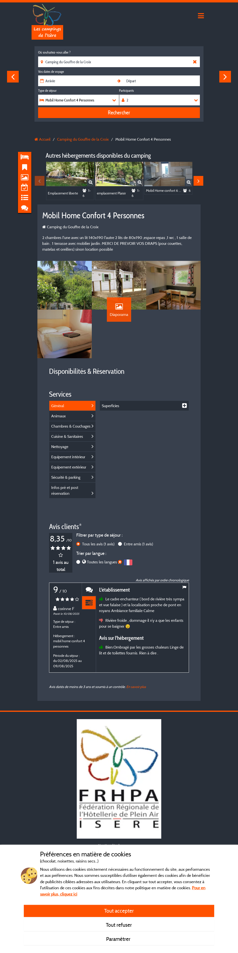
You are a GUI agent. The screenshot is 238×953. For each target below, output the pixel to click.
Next (225, 76)
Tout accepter (119, 910)
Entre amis (138, 543)
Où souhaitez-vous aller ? (54, 52)
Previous (13, 76)
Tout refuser (119, 925)
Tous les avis (98, 543)
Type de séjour (47, 90)
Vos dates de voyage (51, 71)
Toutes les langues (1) (104, 561)
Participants (126, 90)
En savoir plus (136, 687)
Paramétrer (119, 939)
